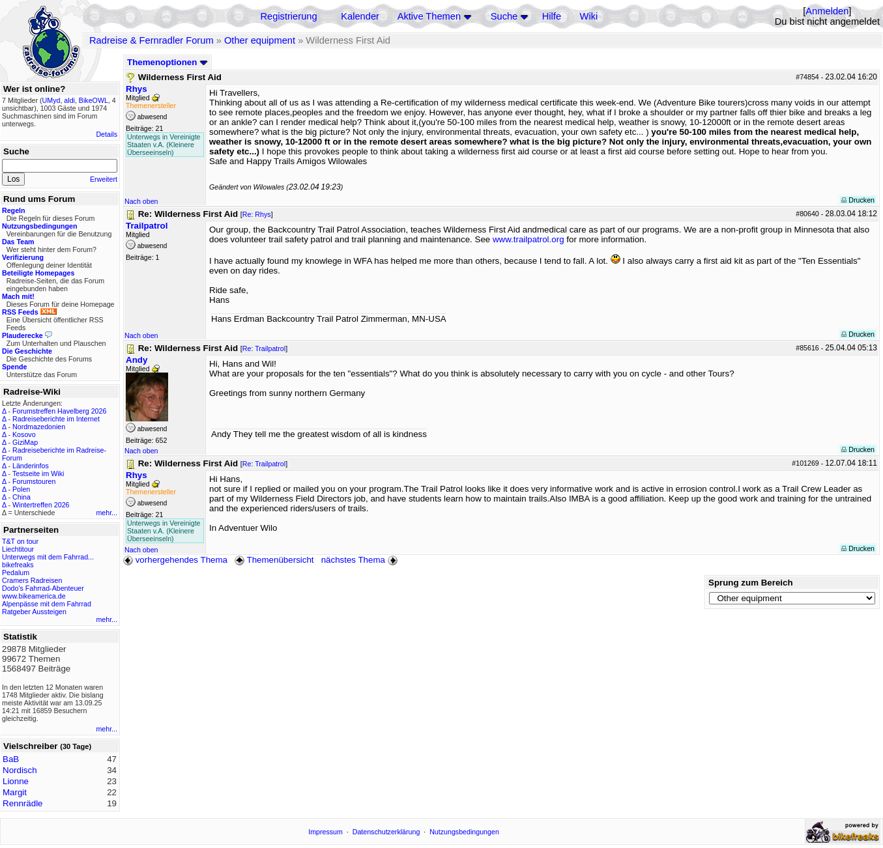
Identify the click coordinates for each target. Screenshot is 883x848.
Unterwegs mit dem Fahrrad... (48, 557)
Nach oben (141, 201)
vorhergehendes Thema (175, 560)
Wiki (589, 16)
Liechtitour (18, 549)
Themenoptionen (167, 62)
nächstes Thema (360, 560)
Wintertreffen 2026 (40, 505)
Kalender (360, 16)
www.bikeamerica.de (34, 596)
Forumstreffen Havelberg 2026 (59, 411)
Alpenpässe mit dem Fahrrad (46, 604)
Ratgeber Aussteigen (34, 611)
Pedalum (15, 572)
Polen (21, 489)
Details (106, 134)
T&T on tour (20, 541)
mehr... (106, 512)
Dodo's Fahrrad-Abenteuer (43, 588)
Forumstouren (33, 481)
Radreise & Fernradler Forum (151, 40)
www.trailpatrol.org (528, 239)
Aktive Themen (429, 16)
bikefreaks (18, 565)
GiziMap (25, 442)
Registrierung (288, 16)
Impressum (325, 832)
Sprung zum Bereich (750, 582)
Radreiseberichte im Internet (56, 419)
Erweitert (103, 179)
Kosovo (24, 434)
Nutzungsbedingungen (464, 832)
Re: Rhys (256, 214)
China (21, 497)
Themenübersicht (274, 560)
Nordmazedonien (38, 427)
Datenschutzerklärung (386, 832)
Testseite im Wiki (38, 473)
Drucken (858, 200)
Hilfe (551, 16)
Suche (504, 16)
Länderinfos (30, 466)
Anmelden (826, 11)
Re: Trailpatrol (263, 348)
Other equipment (259, 40)
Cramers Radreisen (32, 580)
